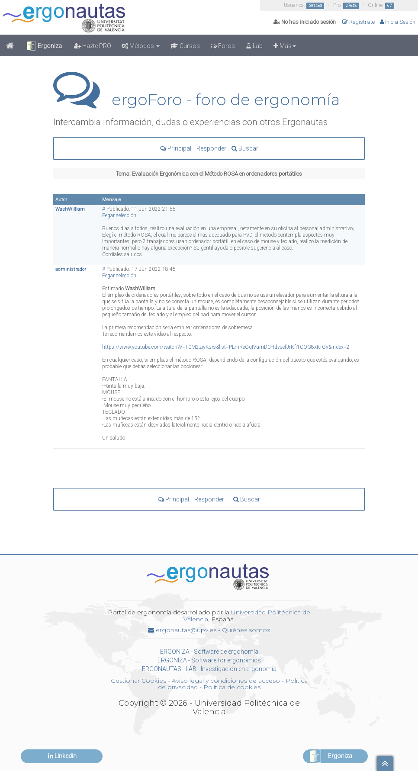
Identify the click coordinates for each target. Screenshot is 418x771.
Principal (175, 148)
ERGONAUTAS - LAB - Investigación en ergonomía (209, 668)
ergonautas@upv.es (182, 630)
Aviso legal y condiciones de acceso (226, 680)
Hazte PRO (92, 45)
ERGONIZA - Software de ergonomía (209, 651)
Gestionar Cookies (138, 680)
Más (284, 45)
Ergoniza (44, 46)
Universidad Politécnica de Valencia (247, 615)
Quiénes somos (246, 630)
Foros (223, 45)
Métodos (141, 45)
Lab (254, 45)
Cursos (185, 45)
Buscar (245, 148)
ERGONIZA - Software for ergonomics (209, 660)
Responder (211, 148)
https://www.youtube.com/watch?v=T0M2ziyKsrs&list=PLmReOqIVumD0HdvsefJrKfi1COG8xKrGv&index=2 (226, 347)
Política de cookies (231, 687)
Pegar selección (119, 215)
